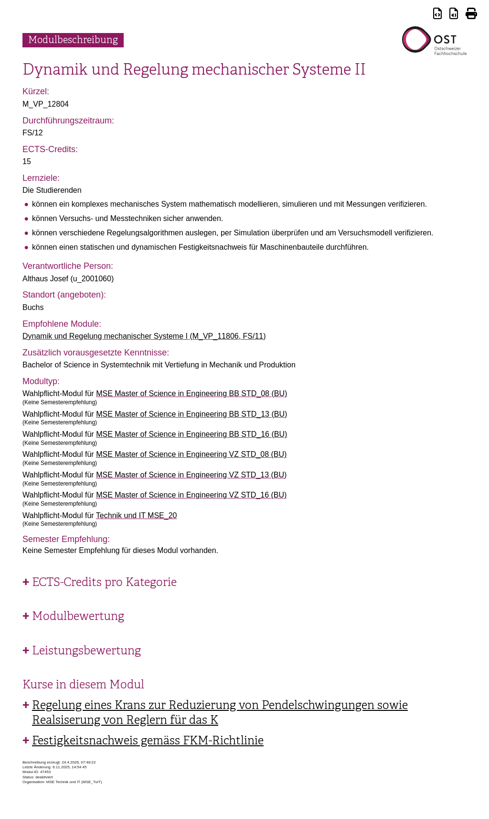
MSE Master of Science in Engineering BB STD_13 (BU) (191, 414)
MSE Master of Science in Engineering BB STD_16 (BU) (191, 434)
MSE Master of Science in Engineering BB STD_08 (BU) (191, 393)
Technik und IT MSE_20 (136, 515)
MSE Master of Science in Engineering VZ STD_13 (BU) (191, 475)
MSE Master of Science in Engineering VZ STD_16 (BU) (191, 495)
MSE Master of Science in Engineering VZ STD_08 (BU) (191, 454)
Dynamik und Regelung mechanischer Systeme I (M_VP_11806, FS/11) (144, 336)
